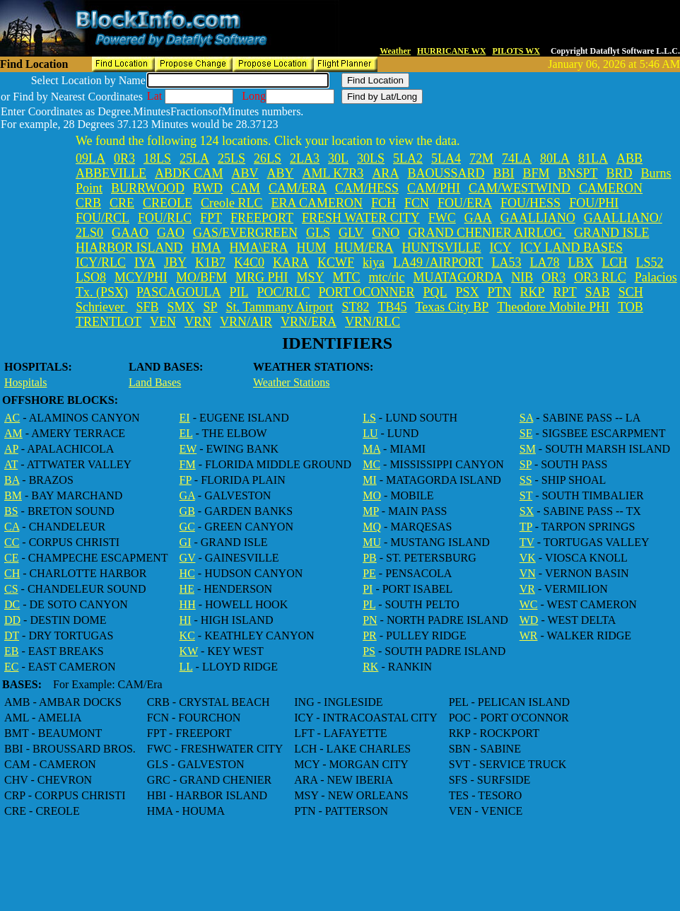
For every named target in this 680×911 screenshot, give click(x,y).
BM (13, 495)
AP (11, 449)
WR (529, 635)
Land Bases (155, 382)
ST (526, 495)
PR (370, 635)
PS (369, 651)
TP (526, 527)
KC (187, 635)
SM (528, 449)
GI (186, 542)
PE (369, 573)
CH (12, 573)
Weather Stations (291, 382)
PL (369, 604)
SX (527, 511)
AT (11, 464)
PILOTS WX (515, 51)
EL (186, 433)
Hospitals (25, 382)
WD (529, 620)
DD (12, 620)
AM (13, 433)
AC (12, 418)
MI (370, 480)
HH (188, 604)
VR (527, 589)
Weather (395, 51)
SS (526, 480)
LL (186, 667)
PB (370, 558)
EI (185, 418)
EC (11, 667)
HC (187, 573)
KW (189, 651)
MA (371, 449)
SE (526, 433)
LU (370, 433)
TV (527, 542)
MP (371, 511)
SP (526, 464)
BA (11, 480)
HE (187, 589)
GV (188, 558)
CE (11, 558)
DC (12, 604)
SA (527, 418)
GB (187, 511)
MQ (372, 527)
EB (11, 651)
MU (372, 542)
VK (528, 558)
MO (372, 495)
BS (11, 511)
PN (370, 620)
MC (371, 464)
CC (11, 542)
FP (186, 480)
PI (368, 589)
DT (11, 635)
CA (11, 527)
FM (188, 464)
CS (11, 589)
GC (187, 527)
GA (187, 495)
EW (188, 449)
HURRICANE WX (451, 51)
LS (369, 418)
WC (529, 604)
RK (370, 667)
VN (528, 573)
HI (186, 620)
